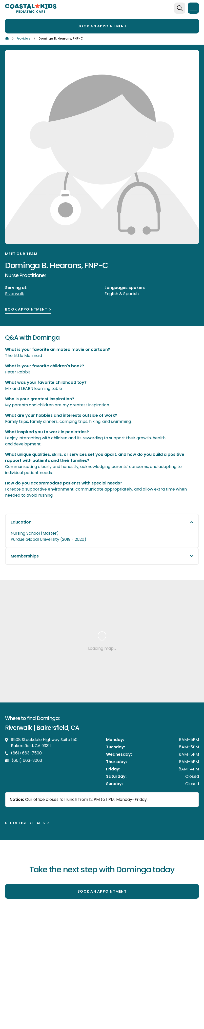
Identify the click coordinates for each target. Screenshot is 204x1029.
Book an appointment (102, 26)
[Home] (7, 38)
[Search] (179, 8)
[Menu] (193, 8)
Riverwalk (14, 294)
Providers (24, 38)
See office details (25, 823)
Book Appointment (26, 309)
